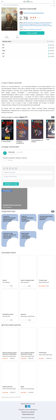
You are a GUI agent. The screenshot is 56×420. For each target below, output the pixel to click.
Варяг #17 (27, 29)
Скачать (52, 45)
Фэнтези (30, 22)
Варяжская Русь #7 (36, 29)
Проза (25, 22)
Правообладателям (28, 414)
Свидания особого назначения (12, 205)
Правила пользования (28, 412)
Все (53, 117)
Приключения (23, 24)
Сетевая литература (46, 22)
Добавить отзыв (11, 184)
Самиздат (36, 22)
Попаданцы (31, 24)
